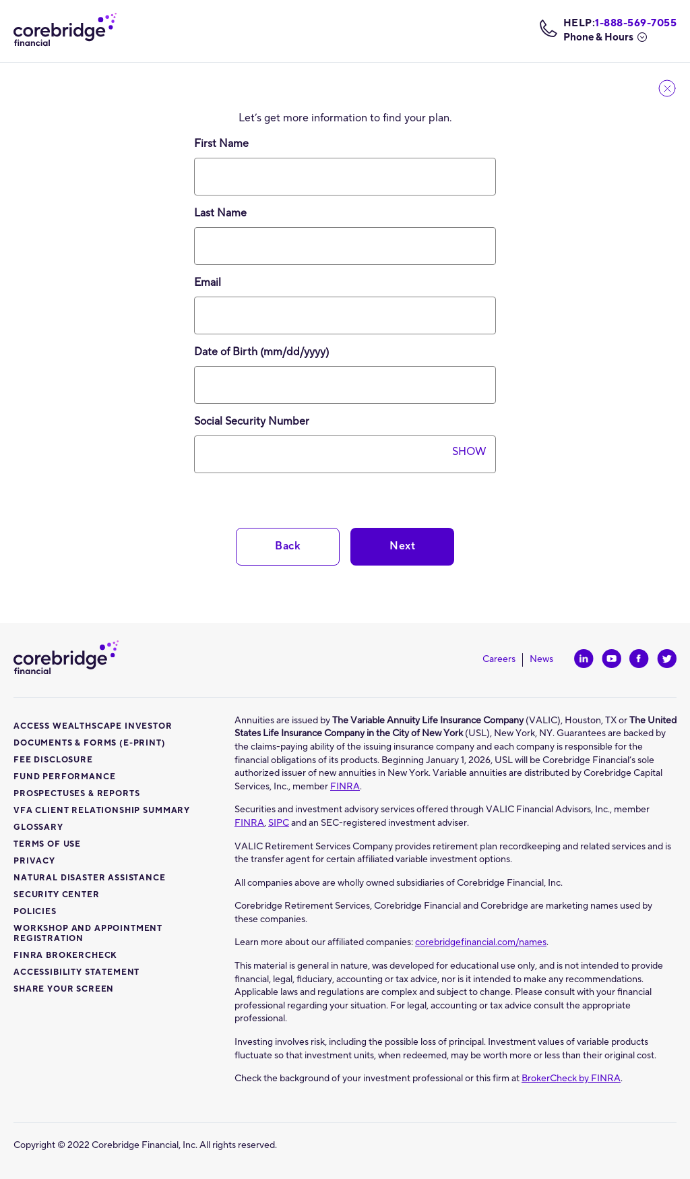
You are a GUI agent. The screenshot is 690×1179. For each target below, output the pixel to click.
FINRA (345, 787)
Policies (35, 912)
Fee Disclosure (53, 760)
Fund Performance (64, 777)
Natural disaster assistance (89, 878)
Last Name (220, 213)
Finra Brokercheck (65, 955)
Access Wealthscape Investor (92, 726)
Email (207, 282)
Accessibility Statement (76, 972)
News (541, 660)
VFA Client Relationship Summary (101, 811)
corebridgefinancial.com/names (480, 942)
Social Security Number (264, 421)
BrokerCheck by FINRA (571, 1078)
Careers (502, 660)
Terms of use (47, 844)
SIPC (278, 823)
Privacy (34, 861)
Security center (56, 895)
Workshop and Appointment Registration (87, 934)
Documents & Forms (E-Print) (89, 743)
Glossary (38, 827)
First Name (221, 143)
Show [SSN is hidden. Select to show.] (469, 451)
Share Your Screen (63, 989)
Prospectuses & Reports (76, 794)
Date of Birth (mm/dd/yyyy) (279, 352)
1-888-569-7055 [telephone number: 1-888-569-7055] (636, 24)
